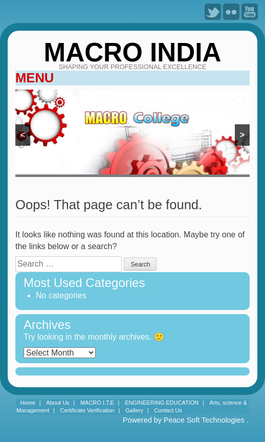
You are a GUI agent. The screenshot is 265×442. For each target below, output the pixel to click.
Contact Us (168, 410)
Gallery (134, 410)
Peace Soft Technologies (204, 420)
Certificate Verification (87, 410)
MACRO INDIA (133, 52)
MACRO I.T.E (97, 403)
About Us (57, 403)
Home (27, 403)
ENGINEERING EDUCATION (161, 403)
